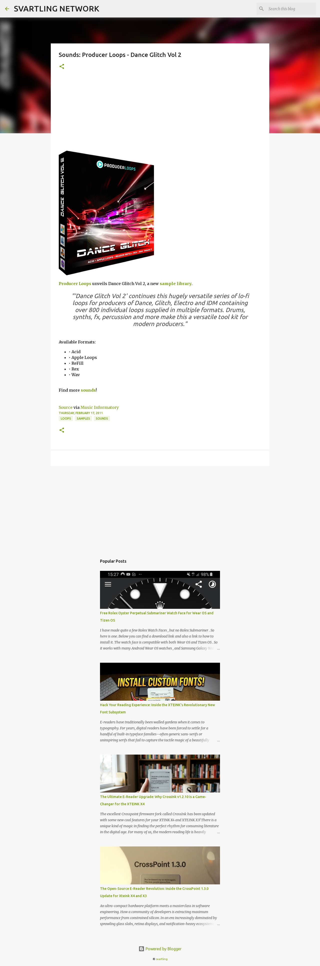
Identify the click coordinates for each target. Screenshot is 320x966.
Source (65, 407)
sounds (88, 390)
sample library (176, 283)
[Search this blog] (290, 9)
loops (66, 418)
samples (83, 418)
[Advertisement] (160, 113)
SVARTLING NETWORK (56, 8)
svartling (162, 959)
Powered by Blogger (160, 949)
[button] (62, 66)
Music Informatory (99, 407)
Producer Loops (75, 283)
